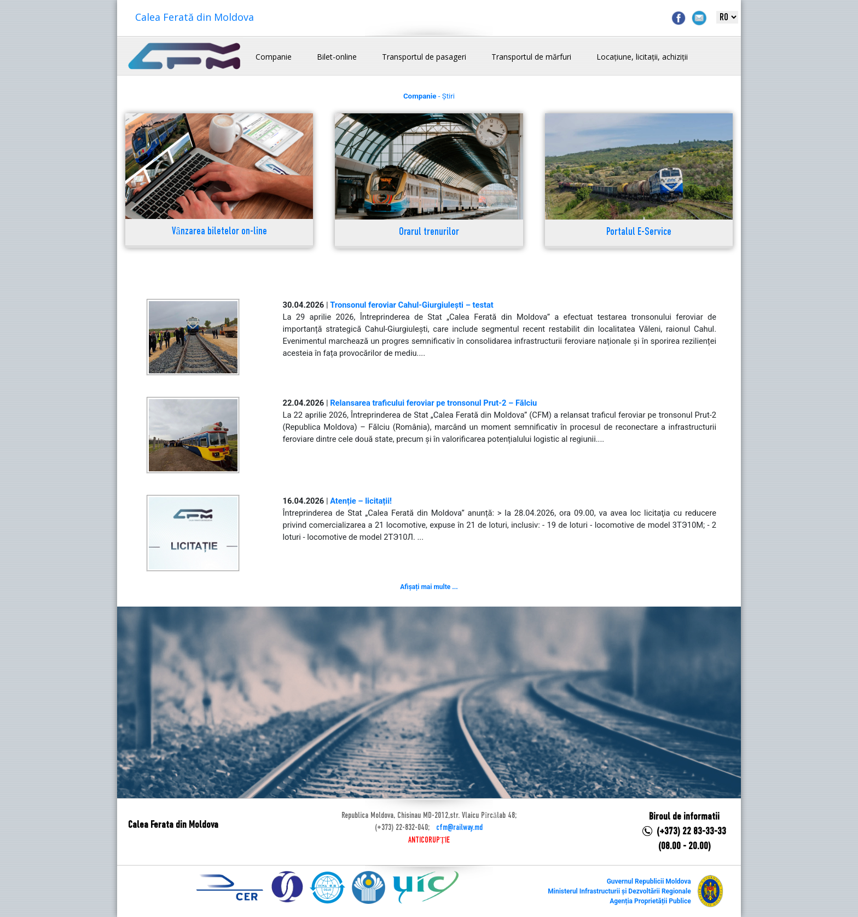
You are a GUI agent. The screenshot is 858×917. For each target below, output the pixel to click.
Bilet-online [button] (337, 56)
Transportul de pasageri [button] (424, 56)
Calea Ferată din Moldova (194, 17)
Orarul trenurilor (429, 232)
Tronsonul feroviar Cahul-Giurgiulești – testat (412, 305)
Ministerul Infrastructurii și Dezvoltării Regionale (619, 891)
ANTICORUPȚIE (429, 840)
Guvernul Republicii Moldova (649, 881)
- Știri (429, 96)
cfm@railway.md (459, 828)
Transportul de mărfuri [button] (531, 56)
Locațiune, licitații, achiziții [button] (642, 56)
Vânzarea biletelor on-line (219, 232)
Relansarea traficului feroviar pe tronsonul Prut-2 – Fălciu (433, 403)
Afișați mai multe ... (428, 587)
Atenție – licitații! (361, 501)
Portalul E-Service (638, 232)
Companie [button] (274, 56)
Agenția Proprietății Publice (650, 901)
